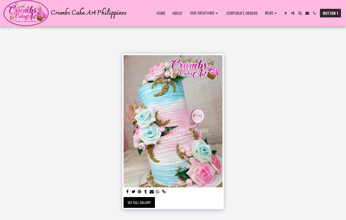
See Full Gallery (139, 202)
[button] (205, 13)
